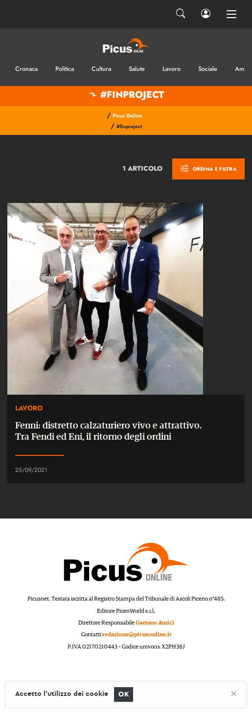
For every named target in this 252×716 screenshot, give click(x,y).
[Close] (234, 693)
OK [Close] (123, 694)
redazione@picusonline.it (136, 634)
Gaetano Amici (155, 623)
